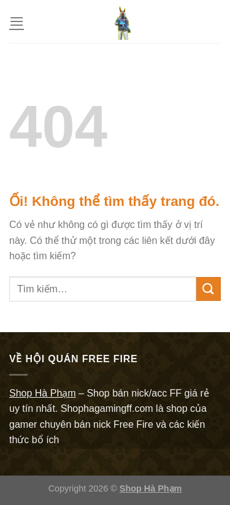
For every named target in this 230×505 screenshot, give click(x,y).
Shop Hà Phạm (151, 488)
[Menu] (16, 21)
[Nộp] (208, 289)
